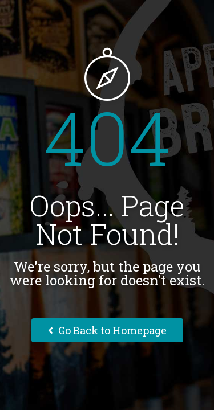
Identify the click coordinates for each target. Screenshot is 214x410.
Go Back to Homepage (107, 330)
